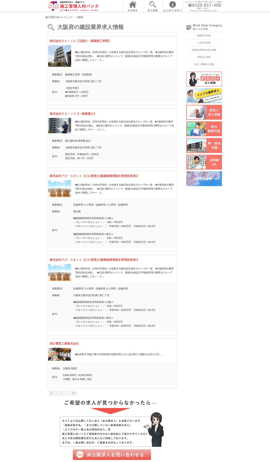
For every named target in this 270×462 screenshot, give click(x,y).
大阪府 (79, 17)
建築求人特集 (204, 35)
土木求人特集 (204, 42)
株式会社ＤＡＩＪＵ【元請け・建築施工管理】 (80, 41)
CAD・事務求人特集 (204, 64)
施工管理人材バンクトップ (58, 17)
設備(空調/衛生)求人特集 (204, 50)
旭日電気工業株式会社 (64, 343)
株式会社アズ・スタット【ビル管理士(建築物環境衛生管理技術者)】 (94, 176)
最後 (74, 393)
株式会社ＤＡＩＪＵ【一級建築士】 (73, 113)
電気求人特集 (204, 57)
